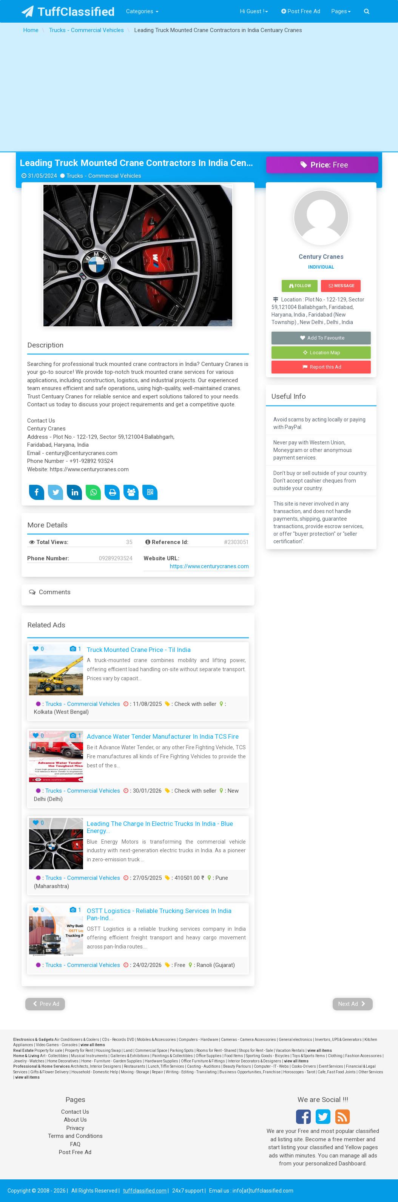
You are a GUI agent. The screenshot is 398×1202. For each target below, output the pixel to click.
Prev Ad (46, 1004)
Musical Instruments (89, 1056)
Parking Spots (182, 1050)
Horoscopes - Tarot (299, 1072)
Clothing (335, 1056)
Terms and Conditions (75, 1136)
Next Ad (352, 1004)
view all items (92, 1045)
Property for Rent (79, 1050)
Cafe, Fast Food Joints (337, 1072)
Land (128, 1050)
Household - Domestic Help (94, 1072)
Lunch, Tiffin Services (166, 1066)
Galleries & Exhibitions (130, 1056)
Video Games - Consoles (57, 1045)
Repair (157, 1072)
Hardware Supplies (161, 1061)
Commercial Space (151, 1050)
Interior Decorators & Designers (254, 1061)
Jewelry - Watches (29, 1061)
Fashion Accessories (363, 1056)
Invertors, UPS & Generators (338, 1040)
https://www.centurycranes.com (209, 566)
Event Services (331, 1066)
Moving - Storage (135, 1072)
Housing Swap (108, 1050)
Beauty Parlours (237, 1066)
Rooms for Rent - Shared (216, 1050)
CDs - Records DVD (118, 1040)
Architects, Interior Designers (96, 1066)
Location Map (321, 352)
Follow (300, 285)
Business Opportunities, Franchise (250, 1072)
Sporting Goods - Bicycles (268, 1056)
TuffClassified (68, 12)
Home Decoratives (63, 1061)
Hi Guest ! (254, 11)
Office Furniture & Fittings (203, 1061)
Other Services (370, 1072)
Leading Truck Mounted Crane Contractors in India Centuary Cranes (137, 163)
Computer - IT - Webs (271, 1066)
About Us (75, 1119)
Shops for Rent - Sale (256, 1050)
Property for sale (48, 1050)
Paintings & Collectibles (172, 1056)
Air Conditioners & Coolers (76, 1040)
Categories (142, 11)
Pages (341, 11)
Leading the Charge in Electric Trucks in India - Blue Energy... (160, 827)
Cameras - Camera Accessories (248, 1040)
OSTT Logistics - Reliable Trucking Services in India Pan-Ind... (159, 914)
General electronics (295, 1040)
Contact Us (75, 1111)
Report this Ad (321, 367)
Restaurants (134, 1066)
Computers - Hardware (198, 1040)
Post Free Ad (301, 11)
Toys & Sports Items (308, 1056)
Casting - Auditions (204, 1066)
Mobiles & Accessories (156, 1040)
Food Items (233, 1056)
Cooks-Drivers (304, 1066)
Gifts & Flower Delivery (49, 1072)
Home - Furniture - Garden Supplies (111, 1061)
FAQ (75, 1144)
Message (341, 285)
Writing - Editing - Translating (191, 1072)
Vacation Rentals (290, 1050)
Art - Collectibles (54, 1056)
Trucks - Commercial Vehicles (82, 704)
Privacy (75, 1128)
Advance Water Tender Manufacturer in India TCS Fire (163, 736)
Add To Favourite (321, 338)
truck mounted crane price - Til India (139, 649)
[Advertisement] (199, 95)
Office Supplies (209, 1056)
